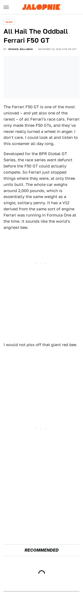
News (9, 22)
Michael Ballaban (20, 49)
